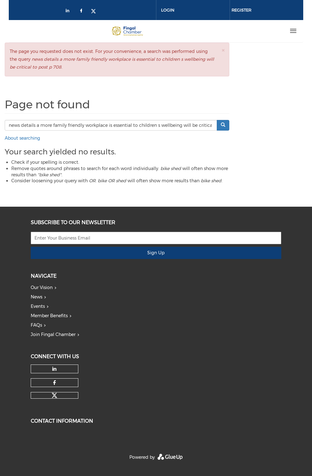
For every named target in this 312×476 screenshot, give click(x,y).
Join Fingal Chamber (53, 334)
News (36, 297)
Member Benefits (49, 315)
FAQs (36, 325)
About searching (22, 138)
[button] (223, 50)
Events (38, 306)
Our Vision (42, 287)
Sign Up (155, 253)
